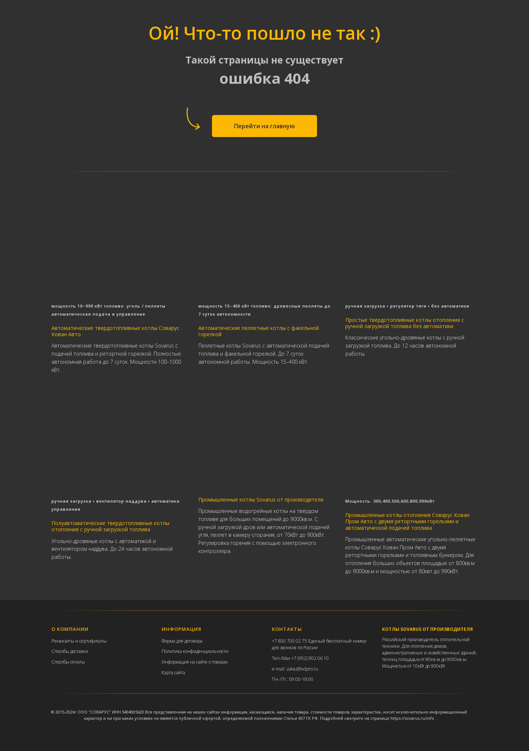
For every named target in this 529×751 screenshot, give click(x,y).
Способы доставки (69, 667)
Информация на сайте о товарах (195, 678)
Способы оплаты (68, 678)
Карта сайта (173, 688)
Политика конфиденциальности (195, 667)
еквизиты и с (67, 657)
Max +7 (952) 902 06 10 (305, 674)
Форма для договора (182, 657)
